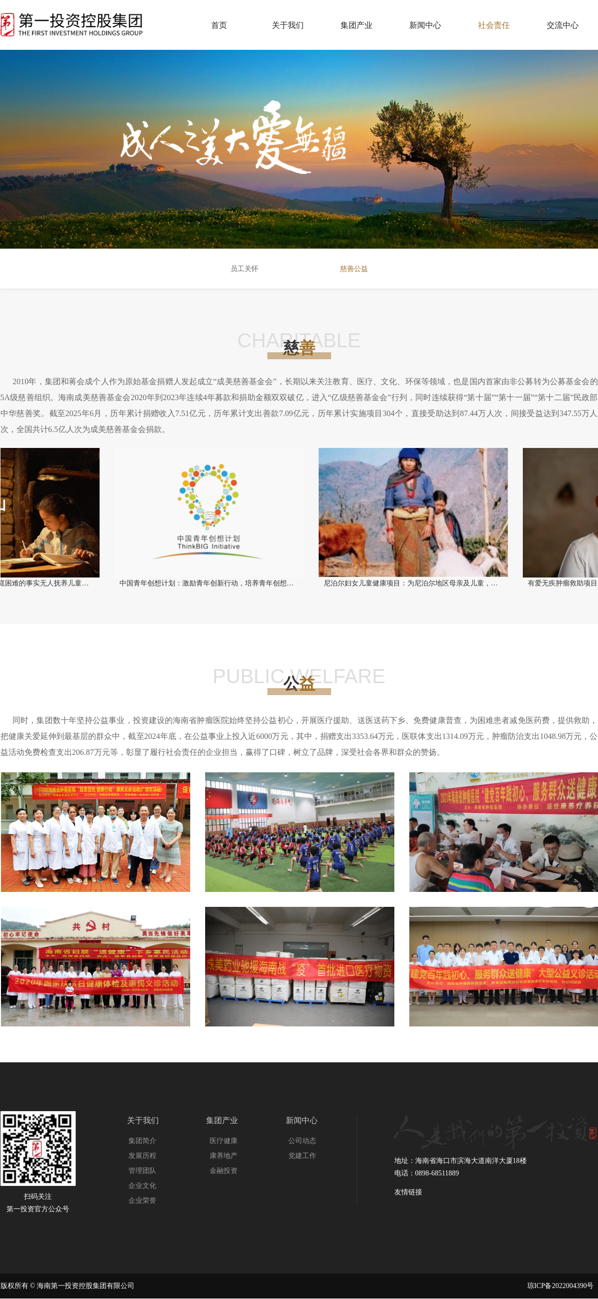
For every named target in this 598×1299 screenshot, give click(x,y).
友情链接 (408, 1192)
